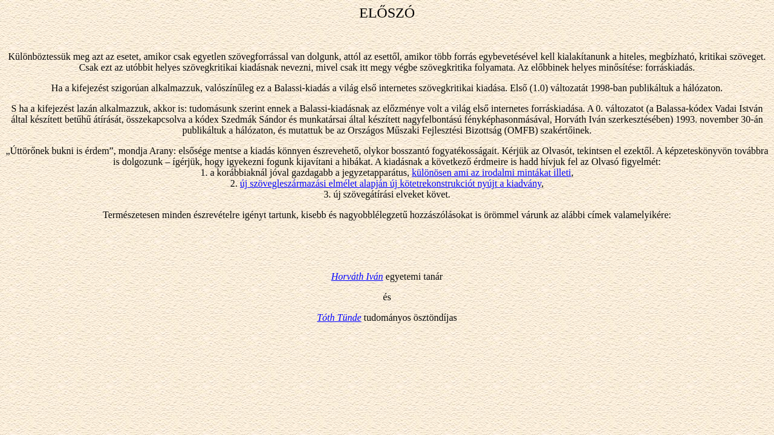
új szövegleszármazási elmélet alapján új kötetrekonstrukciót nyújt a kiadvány (390, 183)
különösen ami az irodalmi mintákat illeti (491, 172)
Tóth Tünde (339, 317)
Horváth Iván (357, 276)
